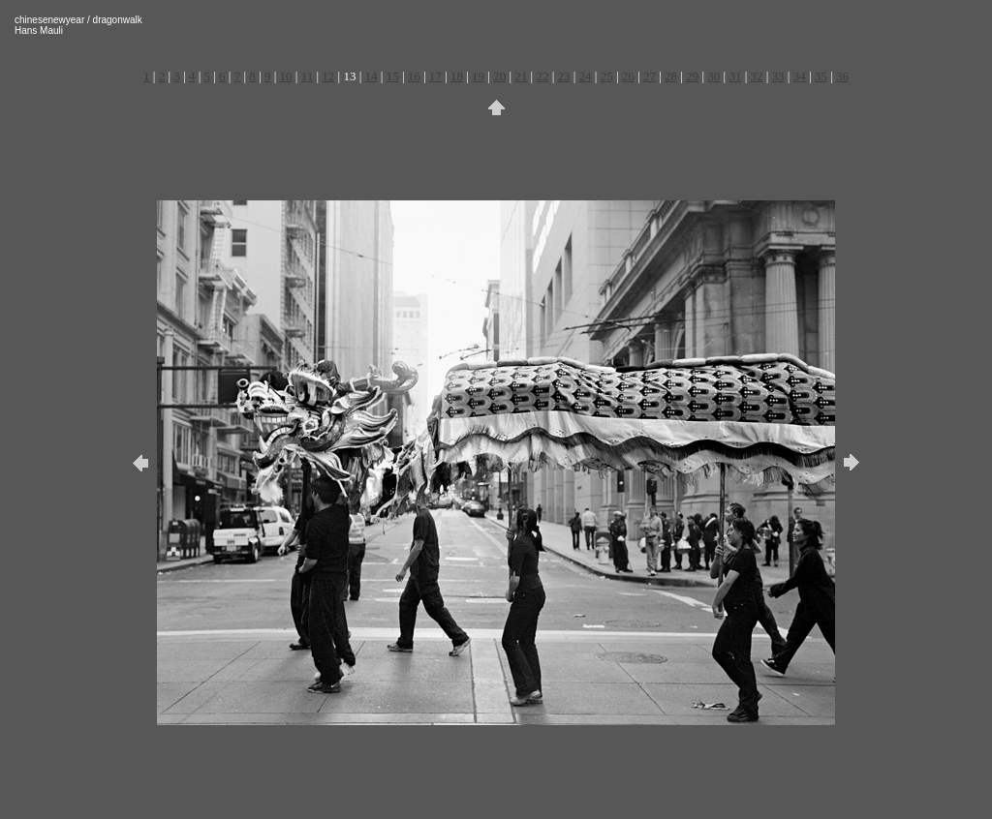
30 (713, 76)
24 (585, 76)
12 (328, 76)
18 (456, 76)
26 (628, 76)
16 (414, 76)
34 (799, 76)
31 (734, 76)
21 (520, 76)
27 (649, 76)
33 (778, 76)
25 (607, 76)
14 (371, 76)
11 (307, 76)
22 (542, 76)
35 (821, 76)
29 (692, 76)
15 (393, 76)
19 (478, 76)
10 (286, 76)
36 (842, 76)
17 (435, 76)
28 (671, 76)
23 (564, 76)
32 (756, 76)
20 (499, 76)
